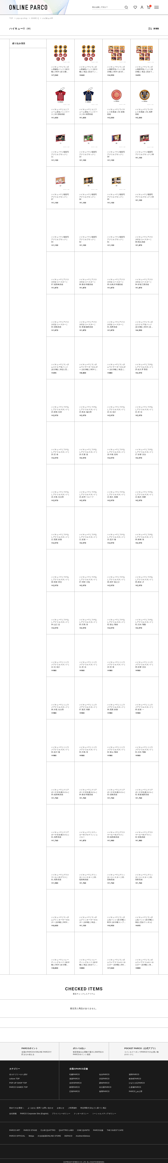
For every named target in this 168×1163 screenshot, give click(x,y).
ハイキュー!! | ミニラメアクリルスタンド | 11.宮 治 (88, 664)
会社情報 (13, 1114)
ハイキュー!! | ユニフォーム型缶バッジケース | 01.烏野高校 (88, 111)
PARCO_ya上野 (135, 1091)
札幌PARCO (74, 1074)
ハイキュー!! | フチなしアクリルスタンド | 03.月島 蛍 (88, 622)
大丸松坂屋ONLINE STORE (49, 1136)
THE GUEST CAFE (115, 1130)
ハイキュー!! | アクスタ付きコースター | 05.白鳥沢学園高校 (116, 281)
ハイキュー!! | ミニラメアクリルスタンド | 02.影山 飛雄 (116, 749)
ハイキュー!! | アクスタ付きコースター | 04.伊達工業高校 (144, 281)
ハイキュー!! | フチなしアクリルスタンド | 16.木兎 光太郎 (60, 494)
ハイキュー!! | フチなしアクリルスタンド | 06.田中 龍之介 (116, 579)
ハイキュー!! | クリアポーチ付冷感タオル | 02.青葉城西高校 (144, 792)
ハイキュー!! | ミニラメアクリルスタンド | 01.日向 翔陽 (144, 749)
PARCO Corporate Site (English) (34, 1114)
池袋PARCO (74, 1079)
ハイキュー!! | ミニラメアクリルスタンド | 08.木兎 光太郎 (60, 707)
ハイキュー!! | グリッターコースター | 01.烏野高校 (144, 877)
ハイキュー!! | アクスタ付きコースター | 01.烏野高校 (116, 324)
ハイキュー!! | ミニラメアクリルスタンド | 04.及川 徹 (60, 749)
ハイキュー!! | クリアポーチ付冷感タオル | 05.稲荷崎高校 (60, 792)
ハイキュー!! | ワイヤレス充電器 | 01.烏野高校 (144, 111)
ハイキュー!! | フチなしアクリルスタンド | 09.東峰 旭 (144, 537)
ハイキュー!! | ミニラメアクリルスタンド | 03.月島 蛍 (88, 749)
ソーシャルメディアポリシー (104, 1114)
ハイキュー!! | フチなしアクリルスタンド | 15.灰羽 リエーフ (88, 494)
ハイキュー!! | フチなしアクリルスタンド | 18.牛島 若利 (116, 451)
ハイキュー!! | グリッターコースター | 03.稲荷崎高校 (88, 877)
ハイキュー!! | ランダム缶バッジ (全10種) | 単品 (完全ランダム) (144, 919)
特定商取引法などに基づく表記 (93, 1108)
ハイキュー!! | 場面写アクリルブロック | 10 (88, 154)
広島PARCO (74, 1091)
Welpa (31, 1136)
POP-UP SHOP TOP (18, 1083)
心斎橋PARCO (135, 1087)
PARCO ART (14, 1130)
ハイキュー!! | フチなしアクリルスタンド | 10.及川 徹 (116, 537)
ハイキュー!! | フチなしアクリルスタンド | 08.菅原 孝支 (60, 579)
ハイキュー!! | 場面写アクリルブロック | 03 (60, 239)
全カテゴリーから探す (18, 1074)
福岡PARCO (104, 1091)
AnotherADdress (83, 1136)
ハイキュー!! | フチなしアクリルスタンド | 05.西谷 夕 (144, 579)
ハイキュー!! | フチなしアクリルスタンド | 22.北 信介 (116, 409)
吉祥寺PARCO (75, 1083)
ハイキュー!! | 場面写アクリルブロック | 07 (60, 196)
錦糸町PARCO (135, 1079)
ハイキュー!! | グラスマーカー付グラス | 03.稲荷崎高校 (116, 834)
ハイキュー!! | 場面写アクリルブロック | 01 (116, 239)
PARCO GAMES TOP (18, 1087)
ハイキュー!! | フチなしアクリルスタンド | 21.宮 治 (144, 409)
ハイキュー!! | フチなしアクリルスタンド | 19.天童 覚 (88, 451)
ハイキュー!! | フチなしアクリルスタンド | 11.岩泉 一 (88, 537)
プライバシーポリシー (61, 1114)
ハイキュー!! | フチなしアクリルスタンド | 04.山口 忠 (60, 622)
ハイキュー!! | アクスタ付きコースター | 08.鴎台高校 (144, 239)
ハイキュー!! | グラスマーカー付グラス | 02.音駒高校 (144, 834)
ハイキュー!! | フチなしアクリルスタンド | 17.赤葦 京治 (144, 451)
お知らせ (60, 1108)
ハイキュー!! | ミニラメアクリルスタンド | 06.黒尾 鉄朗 (116, 707)
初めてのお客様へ (16, 1108)
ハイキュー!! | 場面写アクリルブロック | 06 (88, 196)
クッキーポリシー (81, 1114)
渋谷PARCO (104, 1079)
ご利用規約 (72, 1108)
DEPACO (68, 1136)
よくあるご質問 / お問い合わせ (40, 1108)
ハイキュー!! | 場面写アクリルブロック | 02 (88, 239)
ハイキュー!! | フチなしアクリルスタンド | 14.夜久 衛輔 (116, 494)
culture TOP (14, 1079)
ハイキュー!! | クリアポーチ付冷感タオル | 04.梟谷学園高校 (88, 792)
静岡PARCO (74, 1087)
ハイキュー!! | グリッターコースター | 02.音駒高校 (116, 877)
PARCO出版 (98, 1130)
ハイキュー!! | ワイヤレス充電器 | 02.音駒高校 (116, 111)
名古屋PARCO (105, 1087)
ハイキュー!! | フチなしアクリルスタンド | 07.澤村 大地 (88, 579)
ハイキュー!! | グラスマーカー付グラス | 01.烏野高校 (60, 877)
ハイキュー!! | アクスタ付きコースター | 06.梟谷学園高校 (88, 281)
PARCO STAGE (30, 1130)
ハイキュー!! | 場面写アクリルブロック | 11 (60, 154)
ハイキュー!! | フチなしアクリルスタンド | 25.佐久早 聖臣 (144, 366)
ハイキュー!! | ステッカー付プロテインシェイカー (88, 834)
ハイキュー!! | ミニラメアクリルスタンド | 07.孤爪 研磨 (88, 707)
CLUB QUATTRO (48, 1130)
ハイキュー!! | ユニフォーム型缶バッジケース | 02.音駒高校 (60, 111)
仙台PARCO (104, 1074)
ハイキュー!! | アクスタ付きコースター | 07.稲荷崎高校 (60, 281)
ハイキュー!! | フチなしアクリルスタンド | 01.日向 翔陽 (144, 622)
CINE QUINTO (83, 1130)
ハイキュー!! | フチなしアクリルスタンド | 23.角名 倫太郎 (88, 409)
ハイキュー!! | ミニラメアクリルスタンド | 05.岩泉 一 (144, 707)
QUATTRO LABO (66, 1130)
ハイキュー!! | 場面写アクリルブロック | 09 (116, 154)
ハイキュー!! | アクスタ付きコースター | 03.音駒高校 (60, 324)
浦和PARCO (134, 1074)
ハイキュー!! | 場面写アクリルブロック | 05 (116, 196)
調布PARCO (104, 1083)
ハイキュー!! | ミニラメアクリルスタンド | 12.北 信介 (60, 664)
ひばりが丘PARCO (137, 1083)
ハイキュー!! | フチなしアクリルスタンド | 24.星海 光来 (60, 409)
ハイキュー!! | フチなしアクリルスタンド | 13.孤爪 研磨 (144, 494)
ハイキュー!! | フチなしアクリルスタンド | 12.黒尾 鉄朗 (60, 537)
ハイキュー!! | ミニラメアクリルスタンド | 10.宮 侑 (116, 664)
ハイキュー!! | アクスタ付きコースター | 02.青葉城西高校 (88, 324)
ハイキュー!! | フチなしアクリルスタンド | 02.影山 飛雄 (116, 622)
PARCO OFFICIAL (17, 1136)
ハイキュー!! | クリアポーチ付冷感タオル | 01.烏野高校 (60, 834)
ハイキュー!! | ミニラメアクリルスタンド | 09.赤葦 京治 (144, 664)
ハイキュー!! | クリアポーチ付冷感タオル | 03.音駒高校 (116, 792)
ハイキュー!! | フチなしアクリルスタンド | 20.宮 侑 (60, 451)
